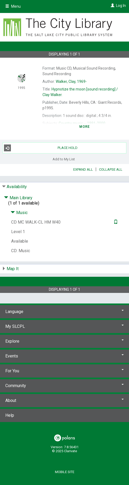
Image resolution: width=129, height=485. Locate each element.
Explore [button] (64, 341)
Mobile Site (64, 472)
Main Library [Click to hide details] (18, 197)
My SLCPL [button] (64, 326)
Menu (13, 6)
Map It (13, 268)
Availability (17, 186)
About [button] (64, 400)
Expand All (83, 169)
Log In (121, 5)
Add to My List (64, 159)
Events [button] (64, 356)
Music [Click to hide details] (19, 212)
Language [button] (64, 311)
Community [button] (64, 385)
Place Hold (41, 147)
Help (9, 415)
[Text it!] (115, 222)
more (84, 127)
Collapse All (110, 169)
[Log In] (111, 5)
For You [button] (64, 370)
